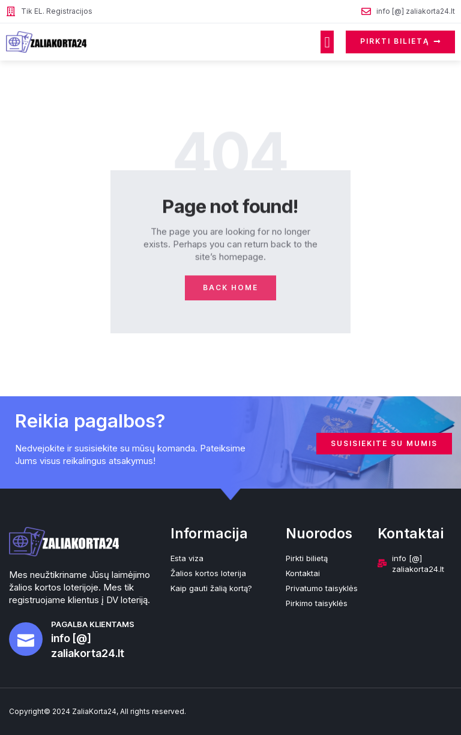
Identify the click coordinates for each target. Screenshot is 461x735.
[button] (327, 42)
